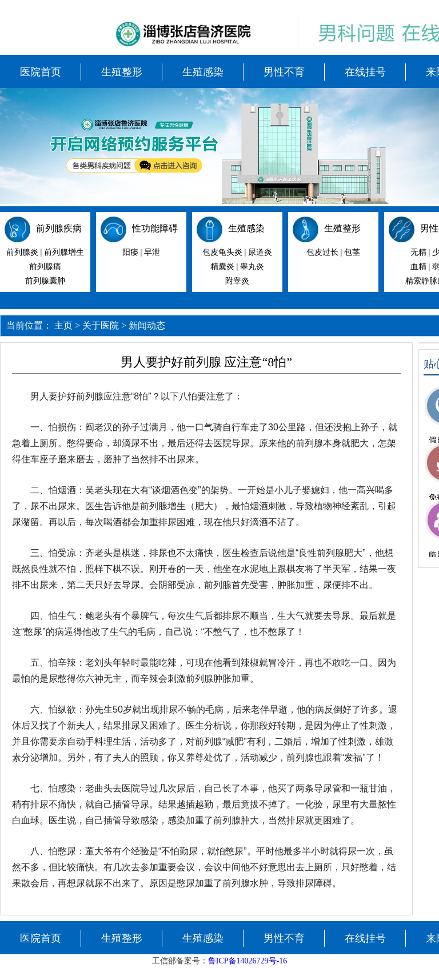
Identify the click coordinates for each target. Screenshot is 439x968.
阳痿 (130, 252)
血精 (418, 266)
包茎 (352, 252)
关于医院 (100, 325)
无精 (418, 252)
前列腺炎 (22, 252)
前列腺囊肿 (45, 281)
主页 (63, 325)
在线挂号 (365, 72)
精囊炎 (222, 266)
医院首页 (40, 72)
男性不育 (284, 72)
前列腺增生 (64, 252)
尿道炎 (260, 252)
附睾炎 (237, 281)
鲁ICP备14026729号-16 (247, 961)
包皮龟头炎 (222, 252)
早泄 (152, 252)
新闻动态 (147, 325)
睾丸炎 (252, 266)
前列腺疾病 (59, 228)
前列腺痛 (45, 266)
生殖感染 (203, 72)
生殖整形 (121, 72)
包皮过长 (322, 252)
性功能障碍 (155, 228)
